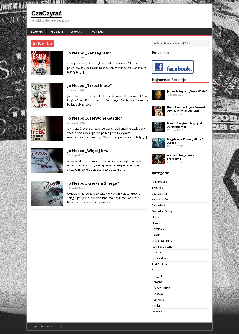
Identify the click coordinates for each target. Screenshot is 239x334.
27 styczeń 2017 (76, 122)
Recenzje (56, 31)
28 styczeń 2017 (76, 90)
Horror (156, 217)
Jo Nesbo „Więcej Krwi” (89, 150)
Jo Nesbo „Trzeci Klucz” (89, 85)
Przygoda (157, 276)
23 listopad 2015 (76, 155)
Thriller (156, 305)
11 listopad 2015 (76, 187)
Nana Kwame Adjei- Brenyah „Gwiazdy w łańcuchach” (186, 108)
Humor (156, 223)
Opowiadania (160, 258)
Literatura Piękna (162, 240)
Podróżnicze (159, 264)
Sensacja (157, 294)
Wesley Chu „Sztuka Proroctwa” (180, 157)
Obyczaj (157, 252)
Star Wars (158, 299)
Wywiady (77, 31)
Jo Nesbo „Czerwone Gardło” (94, 118)
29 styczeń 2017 (76, 57)
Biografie (157, 187)
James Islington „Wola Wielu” (187, 91)
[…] (82, 72)
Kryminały (158, 229)
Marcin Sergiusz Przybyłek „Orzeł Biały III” (185, 124)
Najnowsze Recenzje (169, 79)
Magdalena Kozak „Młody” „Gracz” (185, 140)
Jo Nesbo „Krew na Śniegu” (93, 183)
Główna (37, 31)
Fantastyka (158, 205)
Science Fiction (161, 288)
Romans (157, 282)
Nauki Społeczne (162, 246)
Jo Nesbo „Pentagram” (89, 53)
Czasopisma (159, 193)
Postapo (157, 270)
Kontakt (98, 31)
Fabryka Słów (160, 199)
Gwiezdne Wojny (162, 211)
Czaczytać (60, 326)
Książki (156, 235)
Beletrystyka (159, 181)
